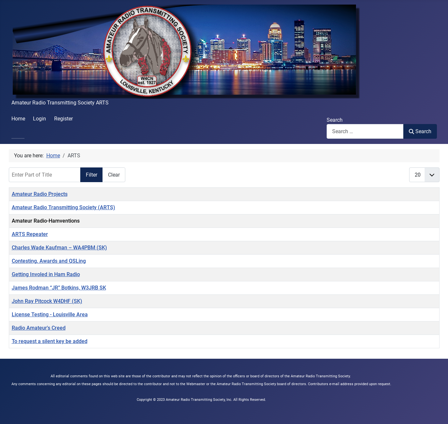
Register (63, 119)
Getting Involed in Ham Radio (46, 274)
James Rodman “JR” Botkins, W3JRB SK (59, 288)
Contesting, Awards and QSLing (49, 261)
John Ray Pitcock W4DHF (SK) (47, 301)
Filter (91, 175)
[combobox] (365, 131)
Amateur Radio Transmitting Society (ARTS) (63, 207)
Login (39, 119)
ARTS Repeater (30, 234)
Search (335, 120)
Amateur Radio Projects (40, 194)
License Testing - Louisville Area (50, 314)
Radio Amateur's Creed (39, 328)
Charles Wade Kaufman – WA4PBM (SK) (59, 247)
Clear (114, 175)
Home (18, 119)
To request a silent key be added (49, 341)
